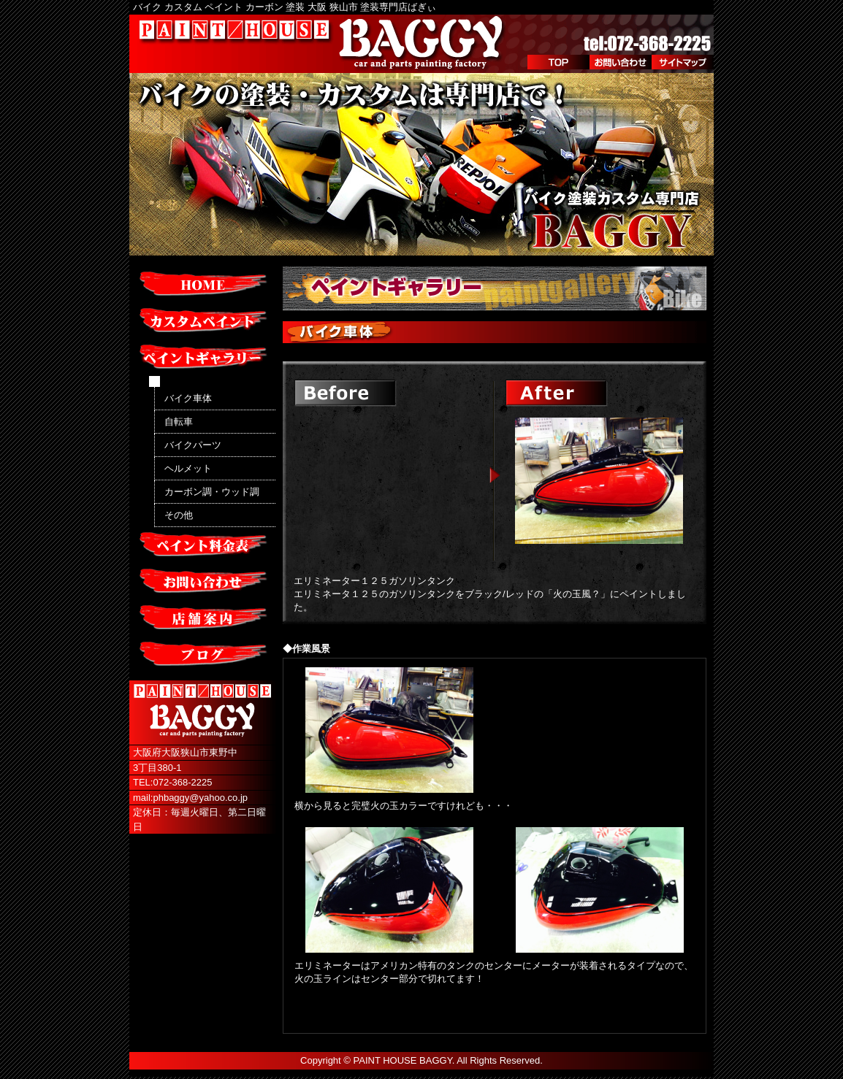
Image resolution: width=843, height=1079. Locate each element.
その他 (178, 515)
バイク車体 (188, 398)
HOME (202, 284)
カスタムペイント (202, 321)
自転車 (178, 421)
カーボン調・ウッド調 (211, 491)
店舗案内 (202, 618)
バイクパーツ (192, 444)
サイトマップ (683, 62)
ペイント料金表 (202, 545)
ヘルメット (188, 468)
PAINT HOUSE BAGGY (403, 1060)
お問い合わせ (621, 62)
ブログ (202, 655)
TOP (558, 62)
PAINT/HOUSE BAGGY (323, 44)
